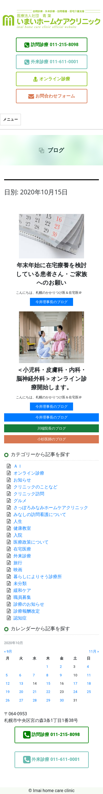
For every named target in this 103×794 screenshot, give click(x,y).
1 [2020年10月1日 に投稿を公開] (47, 667)
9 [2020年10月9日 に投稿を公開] (61, 675)
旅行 (17, 562)
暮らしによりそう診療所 (37, 576)
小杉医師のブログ (51, 439)
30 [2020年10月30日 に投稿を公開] (62, 700)
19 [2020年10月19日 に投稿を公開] (8, 692)
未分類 (20, 583)
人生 (17, 521)
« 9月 (8, 651)
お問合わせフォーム (51, 96)
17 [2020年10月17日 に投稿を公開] (75, 683)
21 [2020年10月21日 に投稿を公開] (35, 692)
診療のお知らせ (28, 604)
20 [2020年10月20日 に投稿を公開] (21, 692)
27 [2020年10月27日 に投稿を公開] (21, 700)
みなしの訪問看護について (39, 514)
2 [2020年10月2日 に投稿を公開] (61, 667)
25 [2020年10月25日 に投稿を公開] (89, 692)
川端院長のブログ (51, 428)
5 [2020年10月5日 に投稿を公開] (7, 675)
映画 (17, 569)
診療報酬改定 (26, 611)
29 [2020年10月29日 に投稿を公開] (48, 700)
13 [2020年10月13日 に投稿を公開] (21, 683)
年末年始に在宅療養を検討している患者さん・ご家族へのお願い (51, 274)
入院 (17, 535)
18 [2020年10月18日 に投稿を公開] (89, 683)
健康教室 (22, 528)
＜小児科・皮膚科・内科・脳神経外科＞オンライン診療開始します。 (51, 379)
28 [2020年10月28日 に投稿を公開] (35, 700)
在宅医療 (22, 549)
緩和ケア (24, 590)
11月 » (94, 651)
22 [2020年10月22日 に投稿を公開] (48, 692)
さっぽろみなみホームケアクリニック (50, 507)
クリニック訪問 (28, 493)
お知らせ (22, 480)
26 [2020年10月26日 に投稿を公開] (8, 700)
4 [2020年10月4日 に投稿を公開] (88, 667)
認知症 (20, 618)
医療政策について (31, 542)
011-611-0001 (51, 62)
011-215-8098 (51, 44)
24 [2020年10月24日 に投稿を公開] (75, 692)
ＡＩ (17, 466)
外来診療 (22, 556)
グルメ (20, 500)
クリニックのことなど (35, 486)
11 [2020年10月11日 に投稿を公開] (89, 675)
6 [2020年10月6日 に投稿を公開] (20, 675)
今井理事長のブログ (51, 302)
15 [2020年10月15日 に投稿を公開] (48, 683)
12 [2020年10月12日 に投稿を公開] (8, 683)
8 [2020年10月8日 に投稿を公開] (47, 675)
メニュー (10, 119)
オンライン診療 (51, 79)
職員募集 (22, 597)
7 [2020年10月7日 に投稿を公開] (34, 675)
